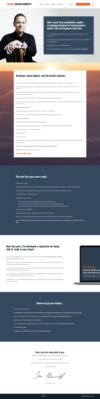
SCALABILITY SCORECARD (83, 4)
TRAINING (53, 4)
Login (92, 4)
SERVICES (47, 4)
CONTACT (72, 4)
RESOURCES (60, 4)
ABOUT (41, 4)
